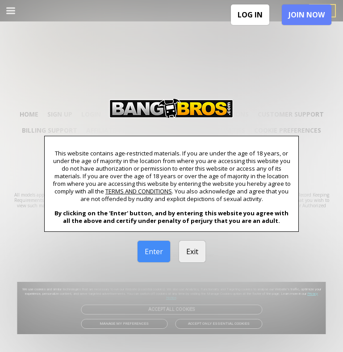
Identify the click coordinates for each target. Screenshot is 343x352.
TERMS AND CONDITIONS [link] (138, 191)
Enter (154, 251)
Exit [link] (192, 251)
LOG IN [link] (250, 15)
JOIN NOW (307, 15)
